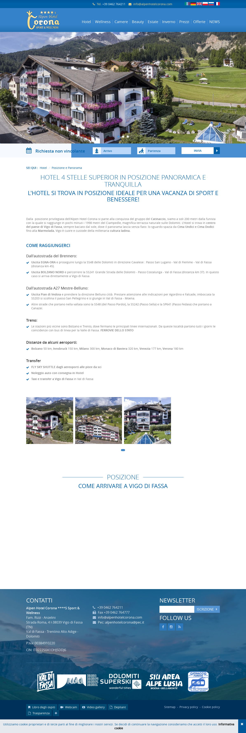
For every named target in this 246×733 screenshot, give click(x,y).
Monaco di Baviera (114, 361)
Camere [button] (121, 21)
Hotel (43, 180)
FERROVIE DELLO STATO (117, 343)
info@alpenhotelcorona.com (152, 4)
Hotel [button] (86, 21)
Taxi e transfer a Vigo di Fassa (52, 392)
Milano (84, 361)
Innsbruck (60, 361)
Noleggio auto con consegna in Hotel (57, 386)
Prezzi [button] (184, 21)
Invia (197, 163)
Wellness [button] (103, 21)
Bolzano (37, 361)
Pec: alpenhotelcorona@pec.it (121, 635)
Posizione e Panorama (67, 180)
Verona (168, 361)
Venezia (144, 361)
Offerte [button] (199, 21)
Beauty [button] (138, 21)
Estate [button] (153, 21)
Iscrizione (205, 622)
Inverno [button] (168, 21)
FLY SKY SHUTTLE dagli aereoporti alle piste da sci (66, 380)
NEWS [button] (214, 21)
